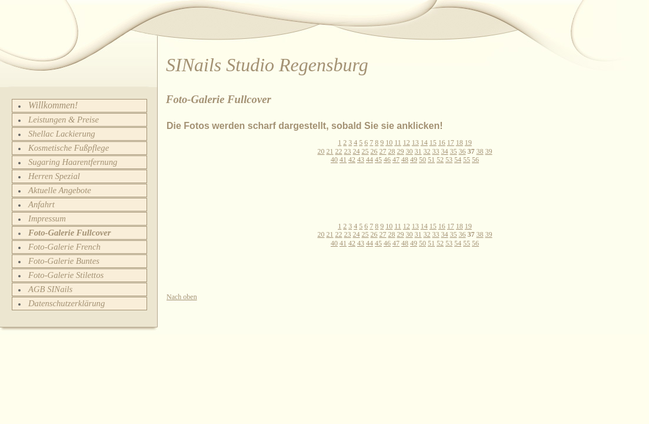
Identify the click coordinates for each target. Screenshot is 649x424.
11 (397, 142)
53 (448, 159)
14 (424, 142)
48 (404, 159)
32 (427, 151)
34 (444, 151)
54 (457, 159)
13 (415, 142)
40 (334, 159)
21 (330, 151)
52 (440, 159)
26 (374, 151)
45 (378, 159)
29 (400, 151)
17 (450, 142)
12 (406, 142)
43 (360, 159)
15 (433, 142)
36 (462, 151)
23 (347, 151)
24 (356, 151)
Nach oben (182, 297)
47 (396, 159)
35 (453, 151)
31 (418, 151)
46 (387, 159)
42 (351, 159)
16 (441, 142)
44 (369, 159)
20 (321, 151)
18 (459, 142)
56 (475, 159)
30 (409, 151)
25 (365, 151)
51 (431, 159)
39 (488, 151)
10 (388, 142)
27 (383, 151)
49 (413, 159)
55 (466, 159)
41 (343, 159)
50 (422, 159)
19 (468, 142)
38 (480, 151)
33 (436, 151)
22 (338, 151)
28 (391, 151)
